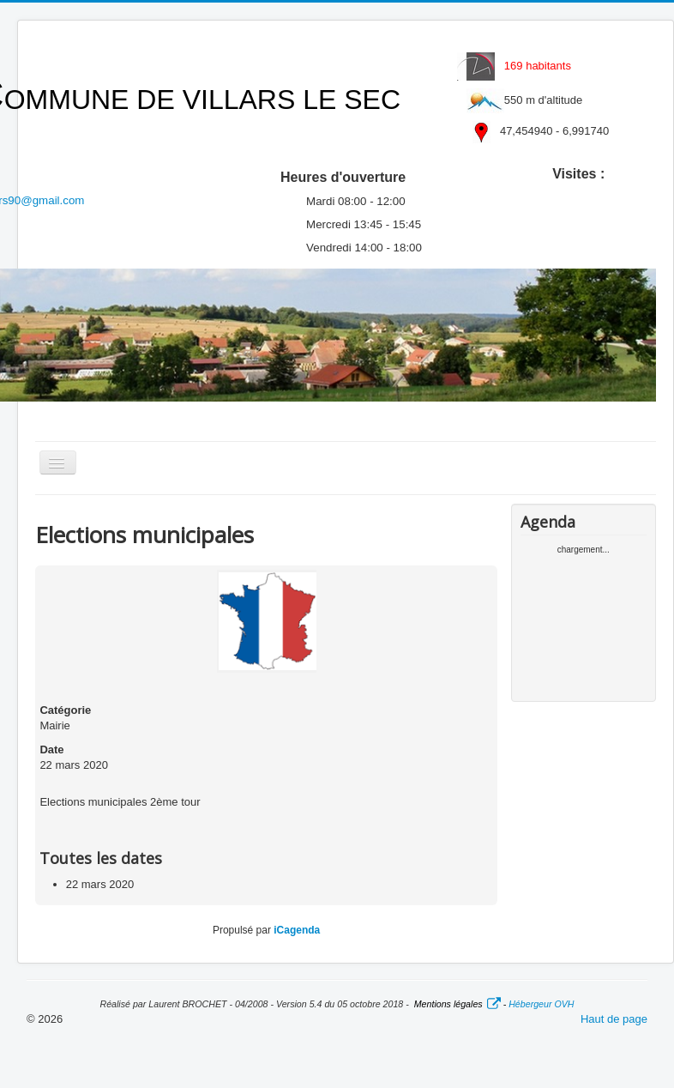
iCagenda (297, 930)
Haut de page (614, 1018)
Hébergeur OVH (541, 1004)
